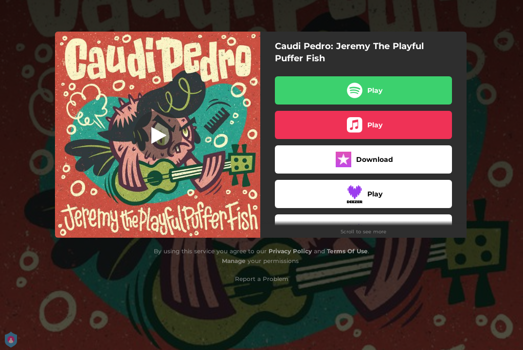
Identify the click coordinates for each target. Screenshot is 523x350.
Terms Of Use (347, 251)
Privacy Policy (290, 251)
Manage (234, 260)
